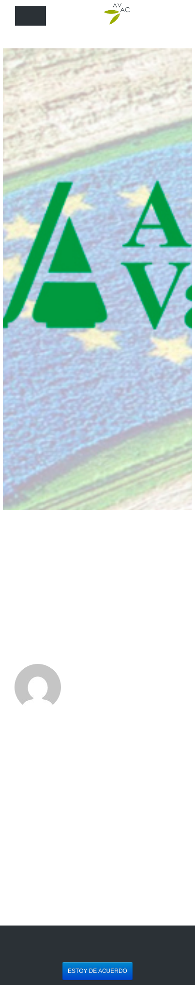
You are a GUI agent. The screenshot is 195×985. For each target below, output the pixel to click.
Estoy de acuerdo (97, 971)
